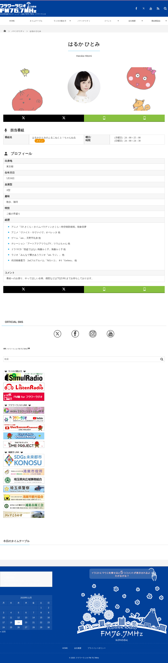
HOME (12, 21)
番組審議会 (155, 21)
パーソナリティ (84, 21)
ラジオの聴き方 (60, 21)
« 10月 (3, 632)
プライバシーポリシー (97, 648)
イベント (108, 21)
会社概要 (132, 21)
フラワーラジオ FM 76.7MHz (16, 349)
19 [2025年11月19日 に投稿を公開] (18, 622)
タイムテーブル (36, 21)
